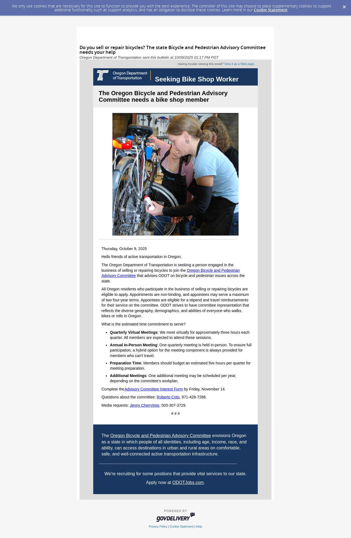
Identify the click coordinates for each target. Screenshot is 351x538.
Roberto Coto (168, 397)
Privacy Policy (158, 526)
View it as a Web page (239, 64)
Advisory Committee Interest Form (153, 389)
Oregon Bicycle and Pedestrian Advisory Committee (160, 435)
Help (199, 526)
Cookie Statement (271, 9)
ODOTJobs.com (188, 482)
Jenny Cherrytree (144, 405)
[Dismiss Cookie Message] (344, 5)
